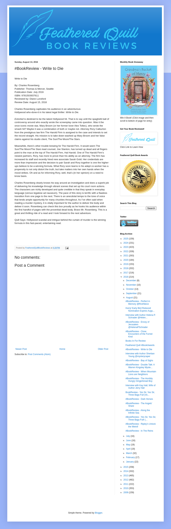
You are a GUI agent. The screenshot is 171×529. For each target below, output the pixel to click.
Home (62, 349)
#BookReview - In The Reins (139, 431)
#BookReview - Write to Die (139, 349)
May (128, 444)
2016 (126, 277)
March (129, 453)
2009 (126, 492)
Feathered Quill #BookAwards (140, 345)
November (131, 285)
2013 (126, 475)
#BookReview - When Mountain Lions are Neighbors (141, 372)
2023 (126, 247)
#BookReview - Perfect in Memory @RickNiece (138, 302)
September (131, 293)
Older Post (103, 349)
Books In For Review (136, 341)
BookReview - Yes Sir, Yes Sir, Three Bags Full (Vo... (140, 393)
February (130, 457)
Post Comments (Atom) (39, 354)
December (131, 280)
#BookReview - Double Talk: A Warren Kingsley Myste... (140, 365)
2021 (126, 255)
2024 (126, 243)
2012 (126, 479)
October (130, 289)
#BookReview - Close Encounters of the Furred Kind (139, 334)
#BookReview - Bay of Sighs (139, 360)
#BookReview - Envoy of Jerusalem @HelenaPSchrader (137, 324)
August (130, 297)
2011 (126, 484)
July (128, 436)
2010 (126, 488)
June (128, 440)
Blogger (98, 513)
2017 (126, 272)
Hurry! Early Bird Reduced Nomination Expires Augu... (140, 309)
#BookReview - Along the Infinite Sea (138, 411)
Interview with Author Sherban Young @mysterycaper (140, 354)
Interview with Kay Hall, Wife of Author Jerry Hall (141, 386)
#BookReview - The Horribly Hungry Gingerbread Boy (139, 379)
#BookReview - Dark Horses (139, 399)
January (130, 461)
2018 (126, 268)
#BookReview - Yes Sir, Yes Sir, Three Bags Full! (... (141, 418)
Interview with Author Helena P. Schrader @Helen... (141, 316)
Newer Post (21, 349)
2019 (126, 264)
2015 (126, 467)
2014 (126, 471)
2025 (126, 238)
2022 (126, 251)
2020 (126, 260)
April (128, 449)
